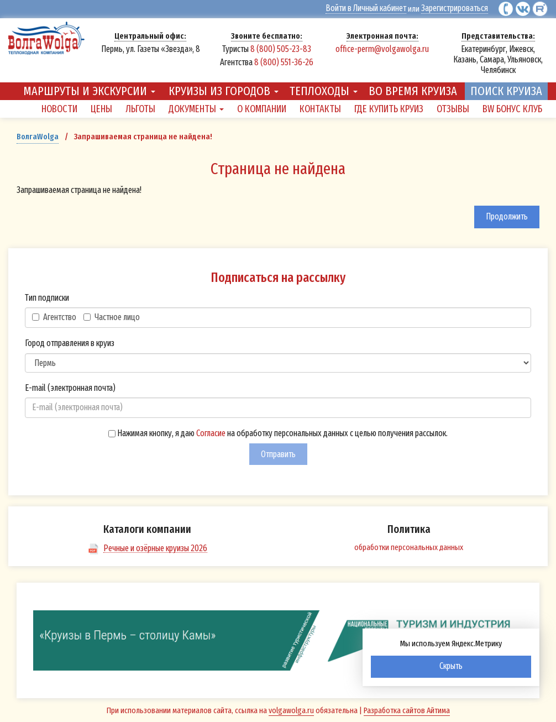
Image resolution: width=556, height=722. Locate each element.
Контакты (320, 109)
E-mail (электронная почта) (70, 387)
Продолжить (507, 216)
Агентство (54, 317)
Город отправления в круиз (69, 343)
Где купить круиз (388, 109)
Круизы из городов (224, 90)
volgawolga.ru (291, 710)
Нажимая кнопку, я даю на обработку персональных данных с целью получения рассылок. (278, 433)
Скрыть (451, 666)
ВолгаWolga (38, 137)
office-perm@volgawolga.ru (382, 48)
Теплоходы (324, 90)
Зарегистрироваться (454, 8)
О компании (261, 109)
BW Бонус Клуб (512, 109)
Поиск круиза (506, 90)
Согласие (210, 433)
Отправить (278, 453)
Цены (101, 109)
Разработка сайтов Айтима (407, 710)
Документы (196, 109)
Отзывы (453, 109)
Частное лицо (111, 317)
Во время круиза (413, 90)
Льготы (140, 109)
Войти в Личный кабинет (366, 8)
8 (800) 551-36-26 (283, 61)
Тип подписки (47, 297)
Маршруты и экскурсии (89, 90)
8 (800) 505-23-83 (280, 48)
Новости (59, 109)
